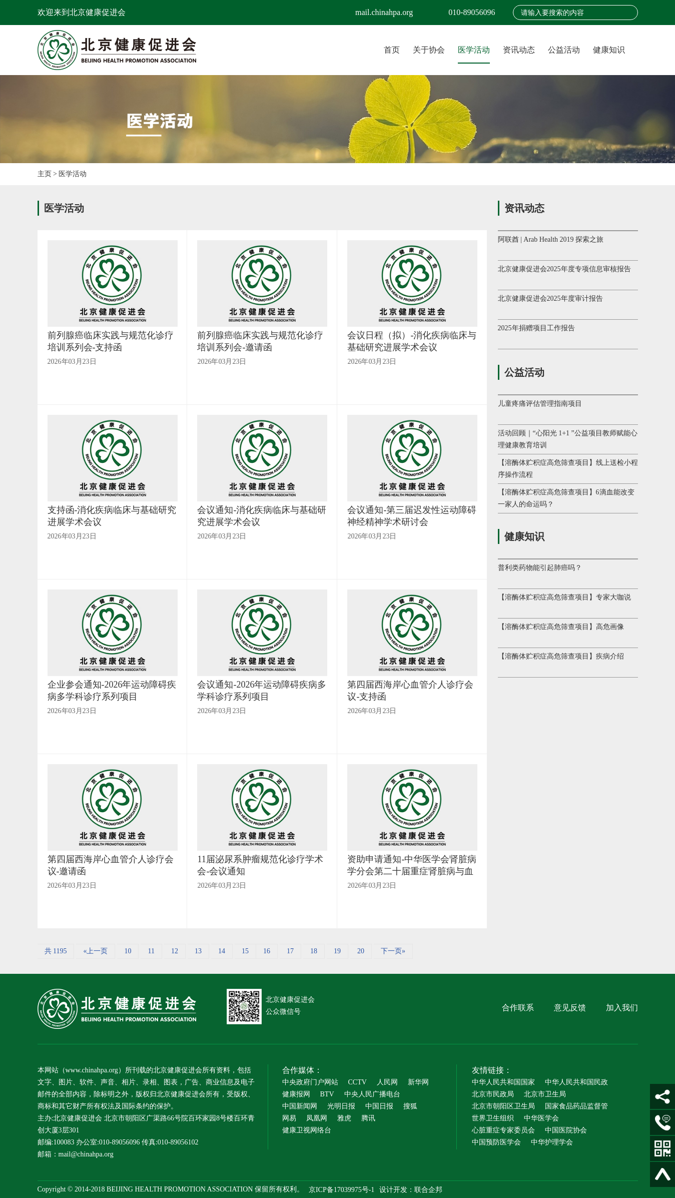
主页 (45, 174)
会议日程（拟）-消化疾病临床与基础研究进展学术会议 (411, 341)
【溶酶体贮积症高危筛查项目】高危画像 (561, 627)
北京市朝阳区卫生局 (503, 1106)
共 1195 (56, 951)
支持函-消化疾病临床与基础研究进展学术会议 (112, 516)
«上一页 (95, 951)
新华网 (418, 1082)
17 (290, 951)
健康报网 (296, 1094)
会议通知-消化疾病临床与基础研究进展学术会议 (261, 516)
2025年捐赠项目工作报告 (536, 328)
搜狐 (410, 1106)
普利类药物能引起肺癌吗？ (540, 567)
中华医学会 (541, 1118)
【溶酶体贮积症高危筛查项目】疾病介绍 (561, 656)
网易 (289, 1118)
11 (151, 951)
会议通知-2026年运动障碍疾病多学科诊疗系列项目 (261, 691)
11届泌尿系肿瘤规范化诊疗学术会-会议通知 (260, 865)
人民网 (387, 1082)
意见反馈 (570, 1007)
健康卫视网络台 (306, 1130)
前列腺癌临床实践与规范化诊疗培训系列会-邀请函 (260, 341)
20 (360, 951)
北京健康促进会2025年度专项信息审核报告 (564, 269)
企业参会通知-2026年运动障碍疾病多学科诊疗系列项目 (112, 691)
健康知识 (609, 50)
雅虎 (344, 1118)
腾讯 (368, 1118)
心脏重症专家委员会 (503, 1130)
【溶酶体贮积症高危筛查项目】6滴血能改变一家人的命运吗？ (566, 498)
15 (245, 951)
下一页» (393, 951)
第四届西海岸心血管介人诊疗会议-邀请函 (111, 865)
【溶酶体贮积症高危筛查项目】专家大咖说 (564, 597)
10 (127, 951)
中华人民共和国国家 (503, 1082)
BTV (327, 1094)
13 (198, 951)
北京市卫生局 (545, 1094)
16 (266, 951)
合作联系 (518, 1007)
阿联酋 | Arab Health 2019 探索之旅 (551, 239)
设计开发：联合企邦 (410, 1189)
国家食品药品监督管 (576, 1106)
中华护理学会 (552, 1142)
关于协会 (429, 50)
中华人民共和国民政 (576, 1082)
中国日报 (379, 1106)
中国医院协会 (566, 1130)
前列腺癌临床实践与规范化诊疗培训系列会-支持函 (111, 341)
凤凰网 (316, 1118)
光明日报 (341, 1106)
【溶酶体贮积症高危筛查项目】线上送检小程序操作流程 (568, 468)
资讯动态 (519, 50)
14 (221, 951)
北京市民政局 (493, 1094)
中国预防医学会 (496, 1142)
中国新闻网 (299, 1106)
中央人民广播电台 (372, 1094)
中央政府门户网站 (310, 1082)
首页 (392, 50)
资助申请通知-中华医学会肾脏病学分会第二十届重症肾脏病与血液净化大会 (411, 865)
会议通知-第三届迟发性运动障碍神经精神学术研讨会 (411, 516)
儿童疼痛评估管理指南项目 (540, 403)
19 (337, 951)
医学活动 (474, 50)
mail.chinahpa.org (384, 12)
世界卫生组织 (493, 1118)
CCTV (357, 1082)
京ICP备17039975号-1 (341, 1189)
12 (174, 951)
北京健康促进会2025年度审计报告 (550, 298)
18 (313, 951)
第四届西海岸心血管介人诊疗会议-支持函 (410, 691)
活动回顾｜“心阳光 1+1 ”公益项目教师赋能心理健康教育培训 (567, 439)
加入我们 (622, 1007)
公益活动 (564, 50)
